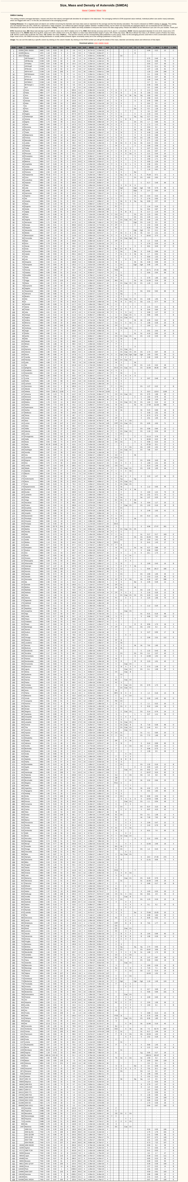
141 (13, 421)
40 (14, 153)
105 (13, 325)
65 (14, 220)
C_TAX (141, 47)
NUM (20, 47)
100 (13, 312)
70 (14, 233)
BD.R (61, 47)
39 (14, 151)
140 (13, 418)
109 (13, 336)
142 (13, 423)
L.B (130, 47)
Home (84, 10)
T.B (121, 47)
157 (13, 463)
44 (14, 164)
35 (14, 140)
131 (13, 394)
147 (13, 436)
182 (13, 529)
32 (14, 132)
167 (13, 489)
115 (13, 352)
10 (14, 74)
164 (13, 481)
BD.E (55, 47)
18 (14, 95)
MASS (91, 47)
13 (14, 82)
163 (13, 479)
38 (14, 148)
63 (14, 214)
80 (14, 259)
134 (13, 402)
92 (14, 291)
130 (13, 391)
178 (13, 518)
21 (14, 103)
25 (14, 114)
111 (13, 341)
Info (104, 10)
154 (13, 455)
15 (14, 87)
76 (14, 249)
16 (14, 90)
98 (14, 307)
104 (13, 323)
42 (14, 159)
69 (14, 230)
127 (13, 384)
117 (13, 357)
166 (13, 487)
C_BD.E (156, 47)
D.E (79, 47)
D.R (84, 47)
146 (13, 434)
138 (13, 413)
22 (14, 106)
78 (14, 254)
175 (13, 510)
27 (14, 119)
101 (13, 315)
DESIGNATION (31, 47)
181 (13, 526)
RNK (67, 47)
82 (14, 265)
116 (13, 354)
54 (14, 190)
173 (13, 505)
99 (14, 309)
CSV (95, 43)
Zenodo (164, 24)
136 (13, 407)
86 (14, 275)
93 (14, 294)
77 (14, 251)
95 (14, 299)
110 (13, 339)
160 (13, 471)
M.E (100, 47)
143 (13, 426)
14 (14, 85)
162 (13, 476)
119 (13, 362)
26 (14, 116)
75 (14, 246)
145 (13, 431)
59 (14, 204)
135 (13, 405)
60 (14, 206)
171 (13, 500)
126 (13, 381)
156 (13, 460)
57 (14, 198)
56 (14, 196)
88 (14, 280)
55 (14, 193)
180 (13, 524)
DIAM (74, 47)
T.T (116, 47)
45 (14, 167)
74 (14, 243)
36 (14, 143)
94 (14, 296)
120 (13, 365)
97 (14, 304)
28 (14, 122)
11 (14, 77)
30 (14, 127)
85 (14, 272)
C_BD (148, 47)
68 (14, 227)
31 (14, 130)
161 (13, 473)
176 (13, 513)
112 (13, 344)
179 (13, 521)
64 (14, 217)
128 (13, 386)
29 (14, 124)
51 (14, 183)
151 (13, 447)
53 (14, 188)
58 (14, 201)
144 (13, 428)
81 (14, 262)
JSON (101, 43)
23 (14, 108)
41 (14, 156)
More (99, 10)
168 (13, 492)
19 (14, 98)
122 (13, 370)
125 (13, 378)
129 (13, 389)
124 (13, 376)
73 (14, 241)
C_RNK (173, 47)
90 (14, 286)
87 (14, 278)
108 (13, 333)
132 (13, 397)
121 (13, 368)
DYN (41, 47)
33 (14, 135)
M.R (107, 47)
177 (13, 516)
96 (14, 302)
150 (13, 444)
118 (13, 360)
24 (14, 111)
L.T (126, 47)
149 (13, 442)
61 (14, 209)
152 (13, 450)
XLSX (106, 43)
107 (13, 331)
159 (13, 468)
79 (14, 257)
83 (14, 267)
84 (14, 270)
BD (48, 47)
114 (13, 349)
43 (14, 161)
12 (14, 79)
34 (14, 138)
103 (13, 320)
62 (14, 212)
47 (14, 172)
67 (14, 225)
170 (13, 497)
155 (13, 458)
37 (14, 146)
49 (14, 177)
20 (14, 101)
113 (13, 346)
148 (13, 439)
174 (13, 508)
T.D (135, 47)
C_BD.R (165, 47)
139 (13, 415)
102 (13, 317)
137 (13, 410)
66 (14, 222)
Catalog (92, 10)
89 (14, 283)
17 (14, 93)
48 (14, 175)
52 (14, 185)
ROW (14, 47)
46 (14, 169)
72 (14, 238)
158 (13, 465)
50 (14, 180)
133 (13, 399)
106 (13, 328)
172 (13, 502)
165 (13, 484)
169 (13, 495)
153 (13, 452)
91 (14, 288)
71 (14, 235)
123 (13, 373)
